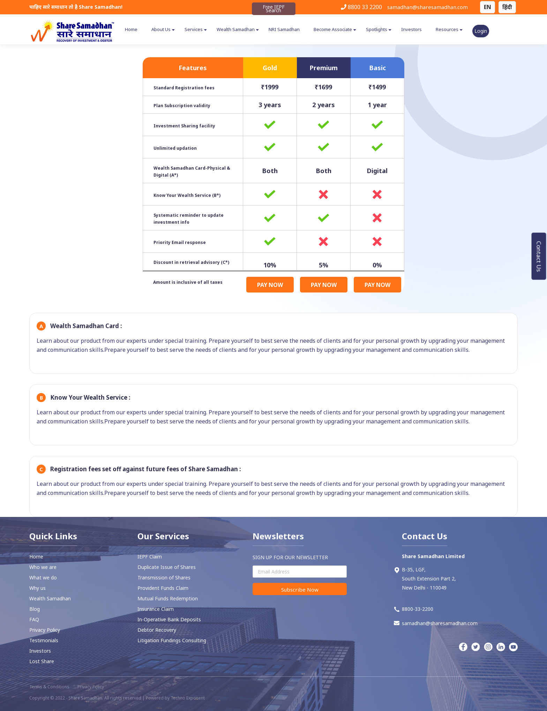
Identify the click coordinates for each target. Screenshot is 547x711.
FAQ (34, 619)
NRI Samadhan (284, 29)
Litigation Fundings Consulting (171, 640)
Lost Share (41, 661)
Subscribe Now (300, 589)
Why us (37, 588)
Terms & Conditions (49, 687)
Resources (447, 29)
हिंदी (507, 7)
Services (194, 29)
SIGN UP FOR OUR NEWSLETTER (290, 557)
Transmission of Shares (163, 577)
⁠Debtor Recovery (156, 630)
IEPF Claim (149, 556)
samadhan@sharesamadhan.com (427, 6)
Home (131, 29)
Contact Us (539, 256)
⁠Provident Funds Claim (162, 588)
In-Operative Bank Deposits (169, 619)
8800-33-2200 (413, 609)
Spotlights (376, 29)
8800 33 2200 (361, 7)
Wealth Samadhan (236, 29)
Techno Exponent (188, 698)
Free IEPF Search (274, 8)
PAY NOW (270, 285)
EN (487, 7)
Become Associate (333, 29)
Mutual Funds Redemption (167, 598)
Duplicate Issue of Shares (166, 567)
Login (480, 31)
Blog (34, 609)
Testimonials (43, 640)
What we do (43, 577)
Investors (411, 29)
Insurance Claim (155, 609)
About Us (161, 29)
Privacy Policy (44, 630)
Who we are (43, 567)
